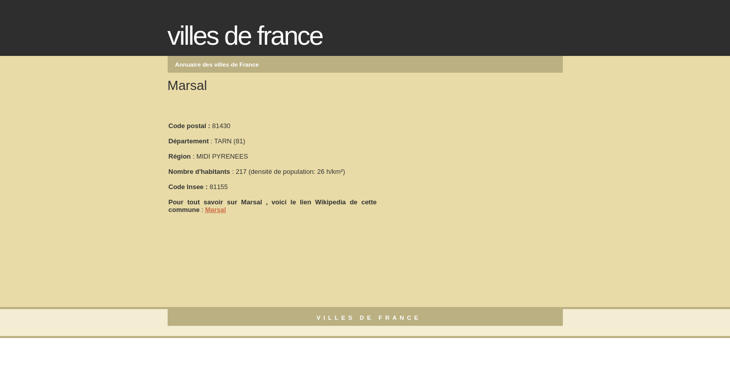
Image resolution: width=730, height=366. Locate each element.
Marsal (215, 210)
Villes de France (245, 35)
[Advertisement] (454, 163)
